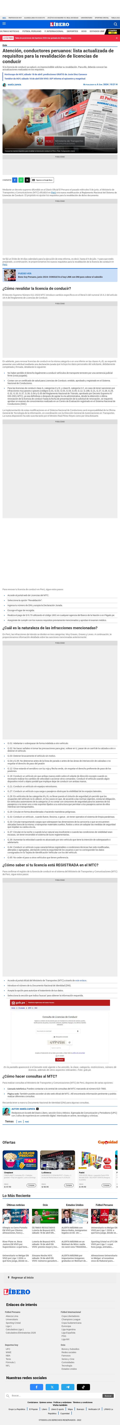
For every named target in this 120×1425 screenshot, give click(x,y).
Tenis (8, 1359)
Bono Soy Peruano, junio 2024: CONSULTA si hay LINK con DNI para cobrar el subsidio (60, 277)
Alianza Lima (12, 1316)
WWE (8, 1352)
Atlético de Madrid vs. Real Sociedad (63, 18)
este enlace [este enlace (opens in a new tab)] (80, 980)
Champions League (71, 1319)
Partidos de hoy (15, 18)
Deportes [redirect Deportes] (72, 31)
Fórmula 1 (10, 1362)
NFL (8, 1365)
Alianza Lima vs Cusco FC (34, 18)
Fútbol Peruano (12, 1312)
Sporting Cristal (102, 18)
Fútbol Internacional (71, 1312)
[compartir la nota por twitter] (27, 180)
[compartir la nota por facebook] (15, 180)
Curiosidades (68, 1362)
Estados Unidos (69, 1369)
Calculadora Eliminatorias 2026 (21, 1332)
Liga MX (65, 1339)
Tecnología (67, 1365)
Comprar (31, 1185)
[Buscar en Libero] (60, 1395)
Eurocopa (66, 1326)
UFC (8, 1349)
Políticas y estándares (62, 1402)
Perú (53, 192)
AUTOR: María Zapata (23, 1109)
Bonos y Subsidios (70, 1349)
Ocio (4, 45)
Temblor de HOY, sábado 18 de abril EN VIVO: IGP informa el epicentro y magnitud (45, 78)
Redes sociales (69, 1352)
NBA (8, 1355)
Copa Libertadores (70, 1316)
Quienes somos (45, 1402)
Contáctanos (33, 1402)
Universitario (86, 18)
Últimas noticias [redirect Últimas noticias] (9, 31)
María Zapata (14, 85)
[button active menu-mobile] (4, 24)
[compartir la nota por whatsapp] (21, 180)
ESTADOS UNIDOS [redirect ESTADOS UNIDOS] (99, 31)
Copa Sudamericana (71, 1323)
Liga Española (68, 1332)
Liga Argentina (68, 1329)
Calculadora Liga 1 (15, 1329)
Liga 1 (9, 1326)
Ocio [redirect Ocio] (84, 31)
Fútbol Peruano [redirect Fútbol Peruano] (31, 31)
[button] (116, 24)
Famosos (66, 1355)
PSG (64, 1336)
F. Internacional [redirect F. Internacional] (54, 31)
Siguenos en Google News (42, 180)
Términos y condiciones (82, 1402)
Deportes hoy (11, 1345)
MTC (20, 1121)
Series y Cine (68, 1359)
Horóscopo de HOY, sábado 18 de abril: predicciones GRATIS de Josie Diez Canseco (46, 74)
